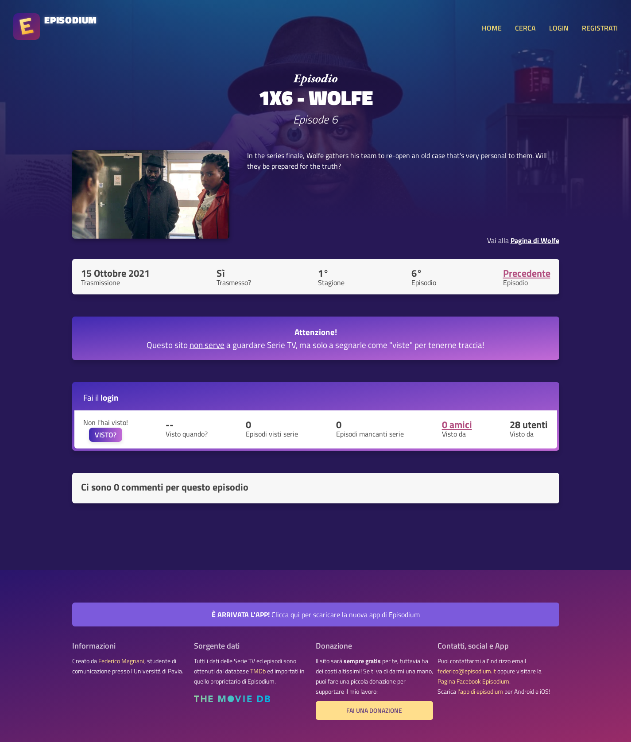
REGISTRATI (600, 28)
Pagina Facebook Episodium (473, 681)
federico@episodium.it (466, 671)
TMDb (258, 671)
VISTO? (105, 434)
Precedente (526, 273)
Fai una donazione (374, 710)
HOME (492, 28)
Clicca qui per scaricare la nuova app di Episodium (316, 614)
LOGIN (559, 28)
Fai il (101, 397)
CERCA (525, 28)
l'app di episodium (480, 691)
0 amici (457, 424)
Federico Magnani (121, 661)
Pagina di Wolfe (535, 240)
